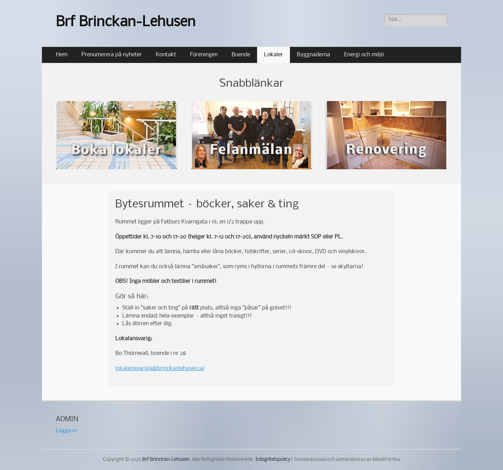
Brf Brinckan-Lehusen (126, 22)
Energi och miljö (364, 55)
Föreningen (204, 55)
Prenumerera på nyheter (111, 55)
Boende (241, 55)
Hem (61, 55)
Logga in (66, 431)
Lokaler (273, 55)
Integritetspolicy (272, 459)
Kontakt (166, 55)
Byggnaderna (313, 55)
